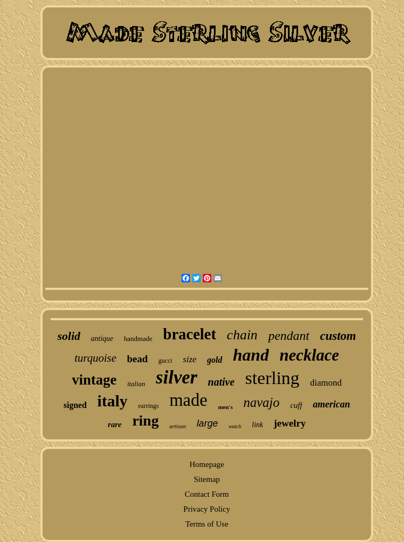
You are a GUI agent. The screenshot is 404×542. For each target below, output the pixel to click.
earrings (148, 406)
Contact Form (207, 494)
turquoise (96, 358)
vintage (94, 380)
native (221, 382)
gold (214, 359)
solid (68, 336)
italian (136, 384)
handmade (138, 339)
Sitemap (207, 479)
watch (234, 426)
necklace (309, 355)
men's (225, 407)
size (190, 359)
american (331, 404)
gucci (165, 360)
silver (176, 377)
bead (137, 358)
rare (115, 424)
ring (145, 420)
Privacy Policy (207, 509)
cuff (296, 405)
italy (112, 401)
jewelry (290, 423)
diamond (326, 383)
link (257, 425)
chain (242, 335)
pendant (288, 336)
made (188, 400)
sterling (272, 378)
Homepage (206, 464)
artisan (177, 426)
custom (338, 336)
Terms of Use (206, 524)
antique (102, 339)
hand (251, 354)
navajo (261, 402)
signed (75, 405)
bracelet (189, 334)
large (207, 423)
